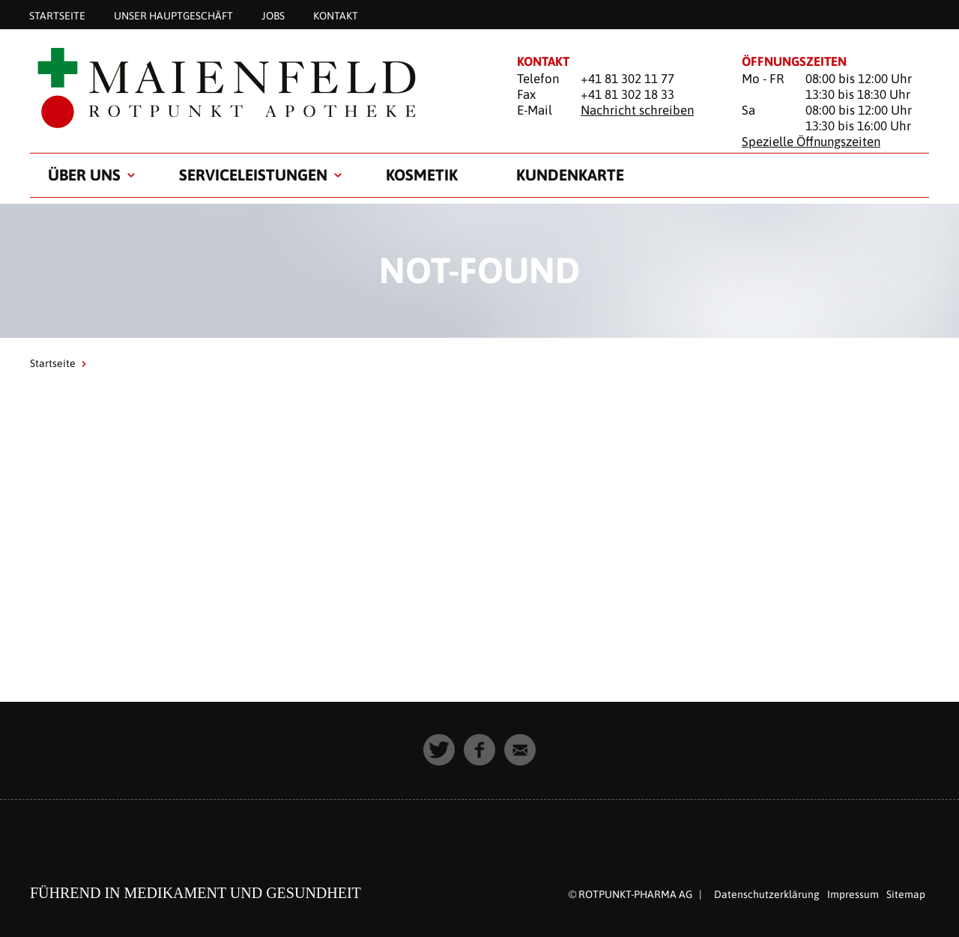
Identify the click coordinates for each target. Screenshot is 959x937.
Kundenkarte (570, 175)
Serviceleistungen (253, 175)
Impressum (853, 894)
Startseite (57, 15)
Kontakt (335, 15)
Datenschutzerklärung (767, 894)
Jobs (273, 15)
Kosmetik (422, 175)
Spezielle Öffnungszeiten (811, 141)
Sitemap (905, 894)
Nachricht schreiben (637, 110)
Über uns (84, 175)
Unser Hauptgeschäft (173, 15)
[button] (439, 749)
